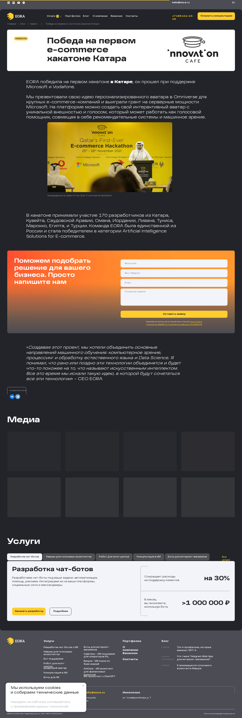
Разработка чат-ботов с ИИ (61, 647)
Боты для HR (51, 677)
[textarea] (174, 297)
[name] (174, 263)
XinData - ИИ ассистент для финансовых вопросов (98, 672)
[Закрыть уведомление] (83, 686)
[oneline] (174, 273)
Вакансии (116, 16)
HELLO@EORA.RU (181, 3)
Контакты (132, 16)
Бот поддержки (53, 659)
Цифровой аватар (55, 668)
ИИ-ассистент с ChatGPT (99, 676)
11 (57, 16)
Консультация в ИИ (56, 673)
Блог (86, 16)
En (233, 3)
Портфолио (72, 16)
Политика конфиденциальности (219, 714)
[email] (174, 283)
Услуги (51, 16)
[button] (216, 16)
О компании (100, 16)
